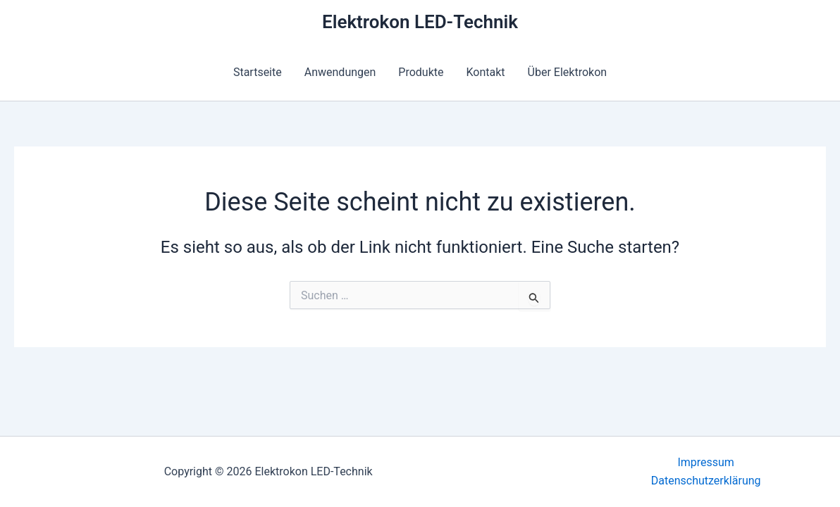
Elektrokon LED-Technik (420, 21)
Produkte (420, 72)
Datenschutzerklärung (706, 480)
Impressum (705, 462)
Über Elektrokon (567, 72)
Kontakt (486, 72)
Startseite (257, 72)
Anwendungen (340, 72)
